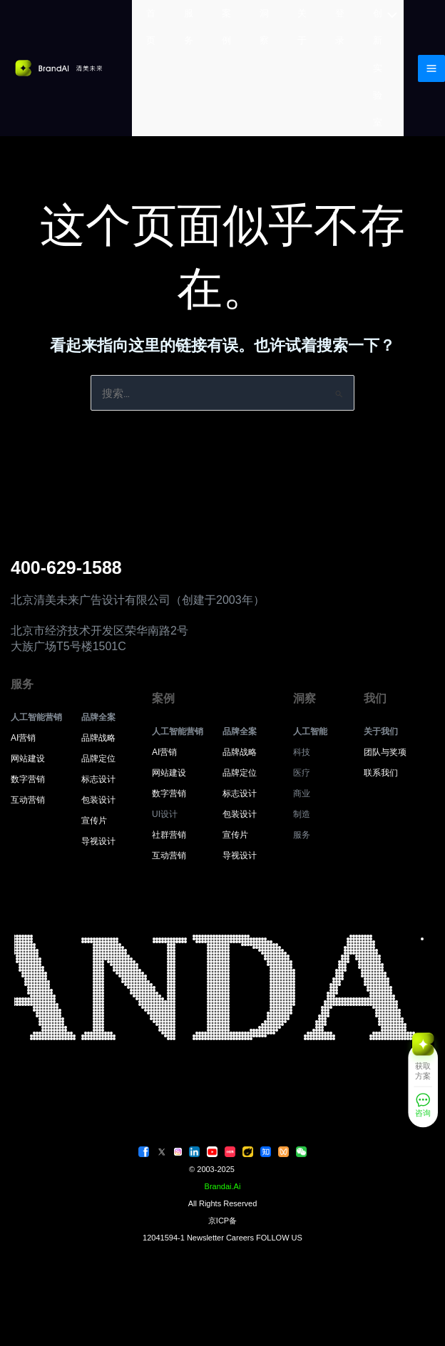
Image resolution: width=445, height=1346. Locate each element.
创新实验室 (377, 68)
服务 (188, 27)
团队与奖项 (385, 752)
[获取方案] (423, 1063)
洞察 (264, 27)
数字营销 (28, 779)
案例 (226, 27)
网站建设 (28, 759)
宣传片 (94, 821)
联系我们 (381, 773)
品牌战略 (98, 738)
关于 (302, 27)
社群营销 (169, 835)
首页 (150, 27)
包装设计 (98, 800)
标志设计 (98, 779)
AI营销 (23, 738)
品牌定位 (98, 759)
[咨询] (423, 1108)
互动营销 (28, 800)
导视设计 (98, 841)
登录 (339, 27)
